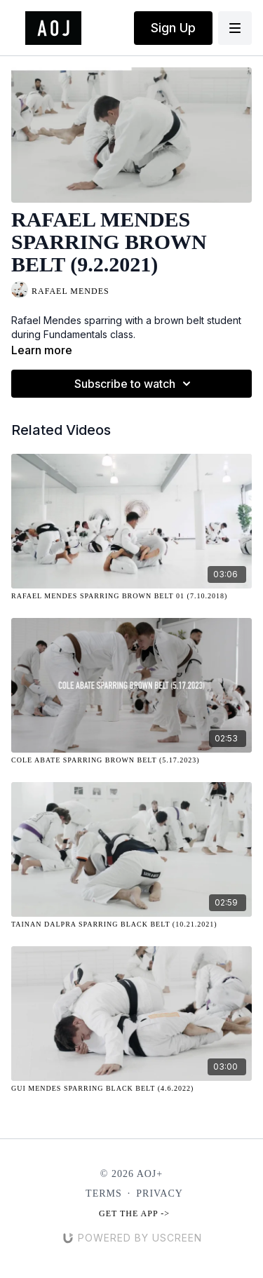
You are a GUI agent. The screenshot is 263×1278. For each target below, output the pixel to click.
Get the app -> (134, 1213)
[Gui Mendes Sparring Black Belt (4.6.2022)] (131, 1088)
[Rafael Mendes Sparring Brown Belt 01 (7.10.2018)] (131, 596)
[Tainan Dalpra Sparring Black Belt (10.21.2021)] (131, 924)
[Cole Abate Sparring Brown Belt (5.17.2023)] (131, 760)
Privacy (159, 1193)
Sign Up (173, 27)
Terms (104, 1193)
